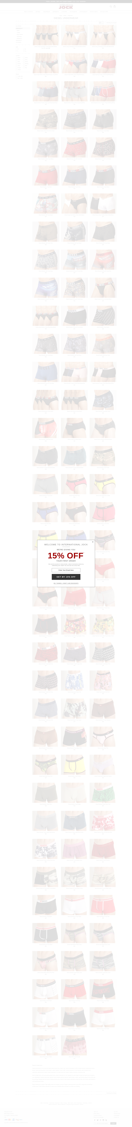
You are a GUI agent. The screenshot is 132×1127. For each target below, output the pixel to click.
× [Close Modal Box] (93, 542)
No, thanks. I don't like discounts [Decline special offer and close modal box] (66, 583)
